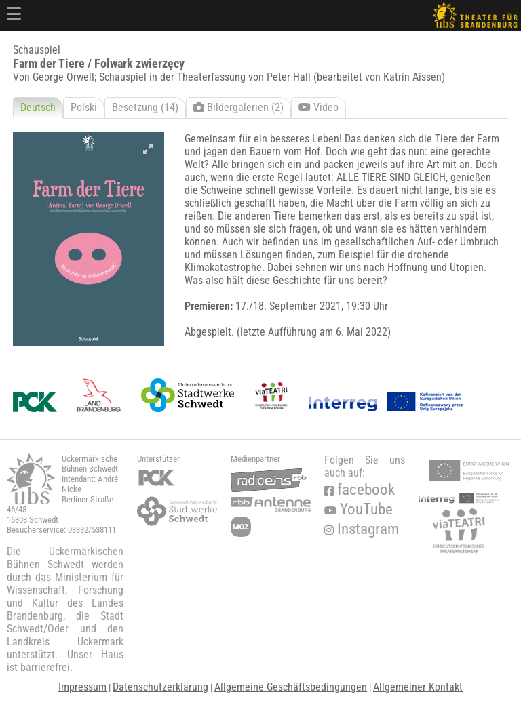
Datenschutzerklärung (160, 687)
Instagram (361, 529)
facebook (359, 490)
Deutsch (38, 107)
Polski (84, 107)
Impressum (82, 687)
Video (318, 107)
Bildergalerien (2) (238, 107)
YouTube (358, 509)
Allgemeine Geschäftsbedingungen (290, 687)
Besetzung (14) (145, 107)
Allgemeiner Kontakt (418, 687)
